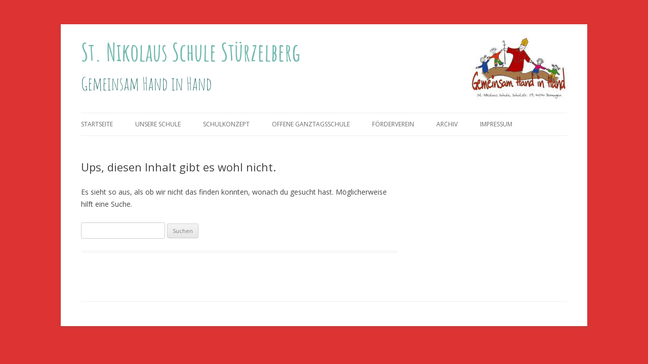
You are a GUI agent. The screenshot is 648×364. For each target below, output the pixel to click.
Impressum (496, 124)
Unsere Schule (158, 124)
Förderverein (393, 124)
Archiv (447, 124)
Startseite (97, 124)
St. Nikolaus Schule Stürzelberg (190, 51)
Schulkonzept (226, 124)
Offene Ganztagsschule (311, 124)
